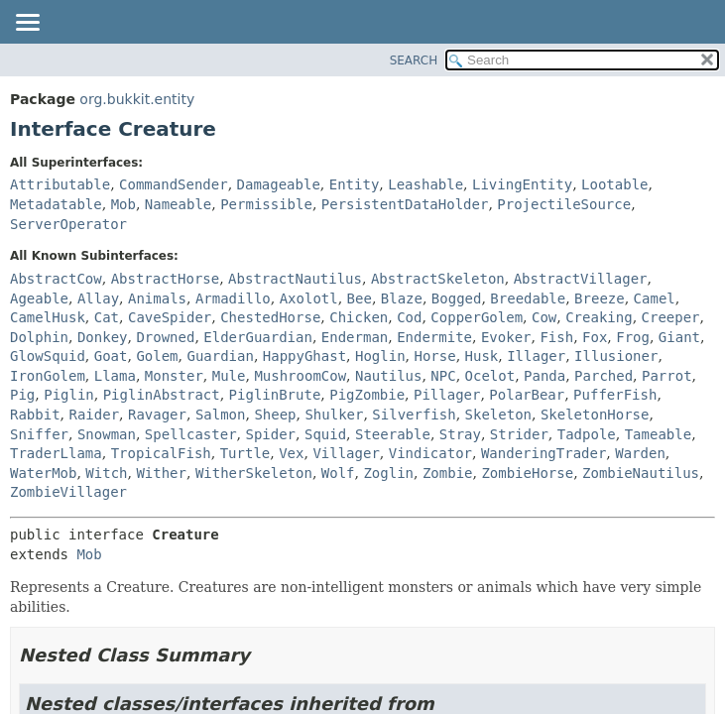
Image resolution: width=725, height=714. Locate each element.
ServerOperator (68, 224)
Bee (359, 298)
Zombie (448, 473)
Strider (519, 434)
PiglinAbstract (161, 395)
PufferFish (615, 395)
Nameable (178, 204)
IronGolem (47, 376)
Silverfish (413, 414)
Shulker (333, 414)
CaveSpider (169, 317)
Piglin (69, 395)
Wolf (338, 473)
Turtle (245, 453)
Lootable (614, 184)
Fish (556, 337)
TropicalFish (161, 453)
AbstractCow (56, 279)
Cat (106, 317)
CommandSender (173, 184)
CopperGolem (476, 317)
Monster (174, 376)
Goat (111, 356)
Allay (98, 298)
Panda (544, 376)
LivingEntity (522, 184)
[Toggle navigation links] (27, 24)
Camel (654, 298)
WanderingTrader (543, 453)
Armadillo (233, 298)
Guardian (219, 356)
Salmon (220, 414)
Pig (22, 395)
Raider (93, 414)
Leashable (425, 184)
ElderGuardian (257, 337)
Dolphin (39, 337)
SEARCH (414, 60)
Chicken (358, 317)
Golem (157, 356)
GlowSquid (47, 356)
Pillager (447, 395)
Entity (354, 184)
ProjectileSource (564, 204)
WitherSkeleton (253, 473)
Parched (603, 376)
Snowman (106, 434)
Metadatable (56, 204)
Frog (633, 337)
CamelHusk (47, 317)
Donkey (102, 337)
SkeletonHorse (595, 414)
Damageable (278, 184)
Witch (106, 473)
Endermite (434, 337)
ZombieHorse (527, 473)
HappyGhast (304, 356)
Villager (345, 453)
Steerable (392, 434)
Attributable (60, 184)
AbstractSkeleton (438, 279)
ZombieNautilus (640, 473)
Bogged (456, 298)
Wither (161, 473)
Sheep (275, 414)
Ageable (39, 298)
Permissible (266, 204)
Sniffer (39, 434)
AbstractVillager (581, 279)
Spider (270, 434)
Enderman (354, 337)
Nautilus (388, 376)
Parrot (667, 376)
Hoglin (380, 356)
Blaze (402, 298)
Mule (229, 376)
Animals (157, 298)
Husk (482, 356)
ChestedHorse (270, 317)
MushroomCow (300, 376)
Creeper (671, 317)
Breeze (599, 298)
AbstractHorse (165, 279)
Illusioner (616, 356)
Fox (594, 337)
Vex (291, 453)
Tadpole (586, 434)
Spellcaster (191, 434)
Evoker (506, 337)
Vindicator (430, 453)
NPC (442, 376)
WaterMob (43, 473)
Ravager (157, 414)
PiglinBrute (275, 395)
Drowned (165, 337)
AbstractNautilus (295, 279)
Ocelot (490, 376)
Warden (640, 453)
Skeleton (498, 414)
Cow (544, 317)
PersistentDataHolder (405, 204)
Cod (409, 317)
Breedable (527, 298)
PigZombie (367, 395)
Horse (434, 356)
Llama (115, 376)
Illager (536, 356)
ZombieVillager (68, 492)
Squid (325, 434)
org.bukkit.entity (136, 99)
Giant (679, 337)
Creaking (598, 317)
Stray (460, 434)
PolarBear (526, 395)
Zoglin (388, 473)
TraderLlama (56, 453)
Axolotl (309, 298)
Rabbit (35, 414)
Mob (123, 204)
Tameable (658, 434)
